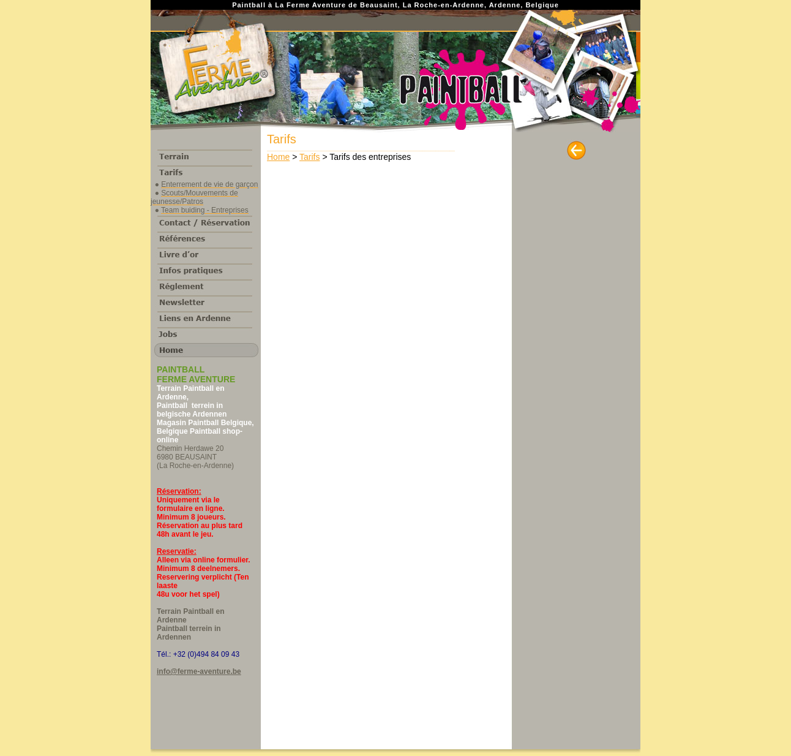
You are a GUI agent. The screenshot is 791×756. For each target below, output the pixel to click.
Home (278, 157)
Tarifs (309, 157)
